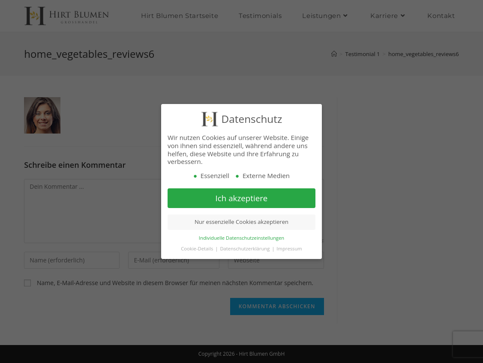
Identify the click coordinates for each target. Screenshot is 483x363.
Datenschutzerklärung (245, 248)
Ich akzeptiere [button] (242, 198)
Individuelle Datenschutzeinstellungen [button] (241, 238)
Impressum (289, 248)
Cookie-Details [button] (197, 248)
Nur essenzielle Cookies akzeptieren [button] (241, 222)
